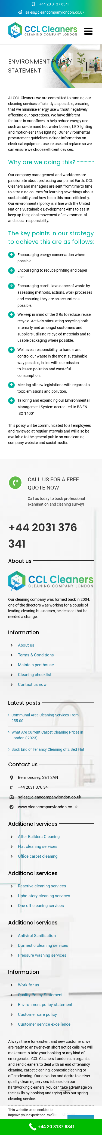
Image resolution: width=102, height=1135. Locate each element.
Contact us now (32, 684)
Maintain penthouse (36, 664)
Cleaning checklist (34, 674)
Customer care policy (37, 1014)
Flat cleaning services (37, 846)
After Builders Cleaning (39, 836)
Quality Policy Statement (40, 994)
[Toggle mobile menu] (89, 31)
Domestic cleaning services (43, 945)
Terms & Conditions (36, 655)
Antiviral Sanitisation (37, 935)
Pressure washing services (42, 955)
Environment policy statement (45, 1004)
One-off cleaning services (41, 905)
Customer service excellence (44, 1024)
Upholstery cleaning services (44, 895)
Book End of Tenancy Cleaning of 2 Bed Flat (47, 749)
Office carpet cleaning (37, 856)
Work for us (28, 985)
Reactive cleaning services (42, 886)
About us (26, 645)
